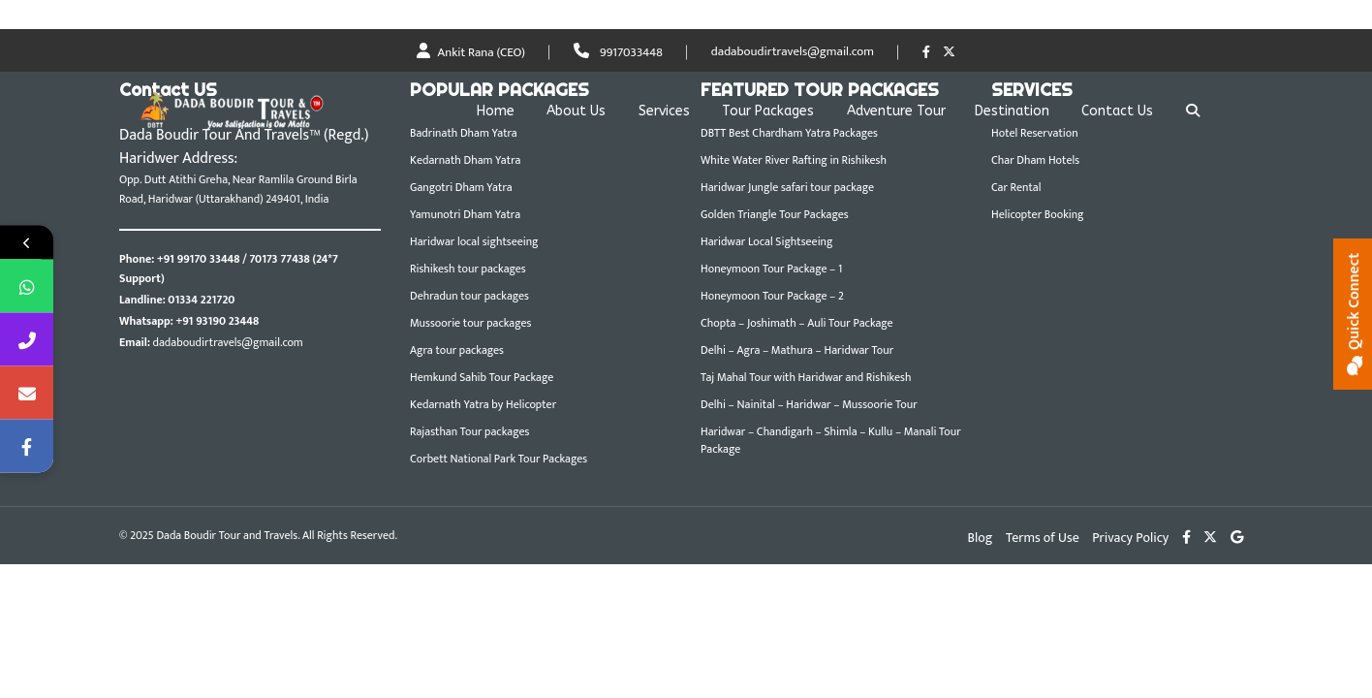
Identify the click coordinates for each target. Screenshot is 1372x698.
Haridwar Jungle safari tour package (787, 187)
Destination (1012, 111)
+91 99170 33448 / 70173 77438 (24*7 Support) (228, 268)
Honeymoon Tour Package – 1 (771, 268)
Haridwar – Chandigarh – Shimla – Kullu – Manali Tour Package (831, 440)
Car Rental (1016, 187)
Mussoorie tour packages (470, 323)
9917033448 (618, 52)
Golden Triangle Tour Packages (775, 214)
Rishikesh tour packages (468, 268)
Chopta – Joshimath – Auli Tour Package (797, 323)
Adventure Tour (896, 111)
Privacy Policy (1130, 537)
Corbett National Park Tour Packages (498, 458)
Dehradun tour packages (469, 295)
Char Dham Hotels (1035, 160)
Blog (980, 537)
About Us (576, 111)
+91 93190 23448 (217, 321)
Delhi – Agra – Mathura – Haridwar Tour (797, 350)
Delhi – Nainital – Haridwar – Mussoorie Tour (809, 404)
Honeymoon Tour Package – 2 (772, 295)
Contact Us (1117, 111)
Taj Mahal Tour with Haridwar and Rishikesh (806, 377)
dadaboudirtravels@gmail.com (792, 52)
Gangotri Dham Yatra (461, 187)
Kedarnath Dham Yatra (465, 160)
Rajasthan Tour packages (469, 431)
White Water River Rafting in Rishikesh (794, 160)
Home (495, 111)
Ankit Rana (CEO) (471, 52)
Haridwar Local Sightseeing (766, 241)
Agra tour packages (457, 350)
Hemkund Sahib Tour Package (481, 377)
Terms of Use (1042, 537)
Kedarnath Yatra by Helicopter (483, 404)
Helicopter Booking (1037, 214)
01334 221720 (201, 299)
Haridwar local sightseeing (474, 241)
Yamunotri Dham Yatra (465, 214)
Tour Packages (768, 111)
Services (664, 111)
